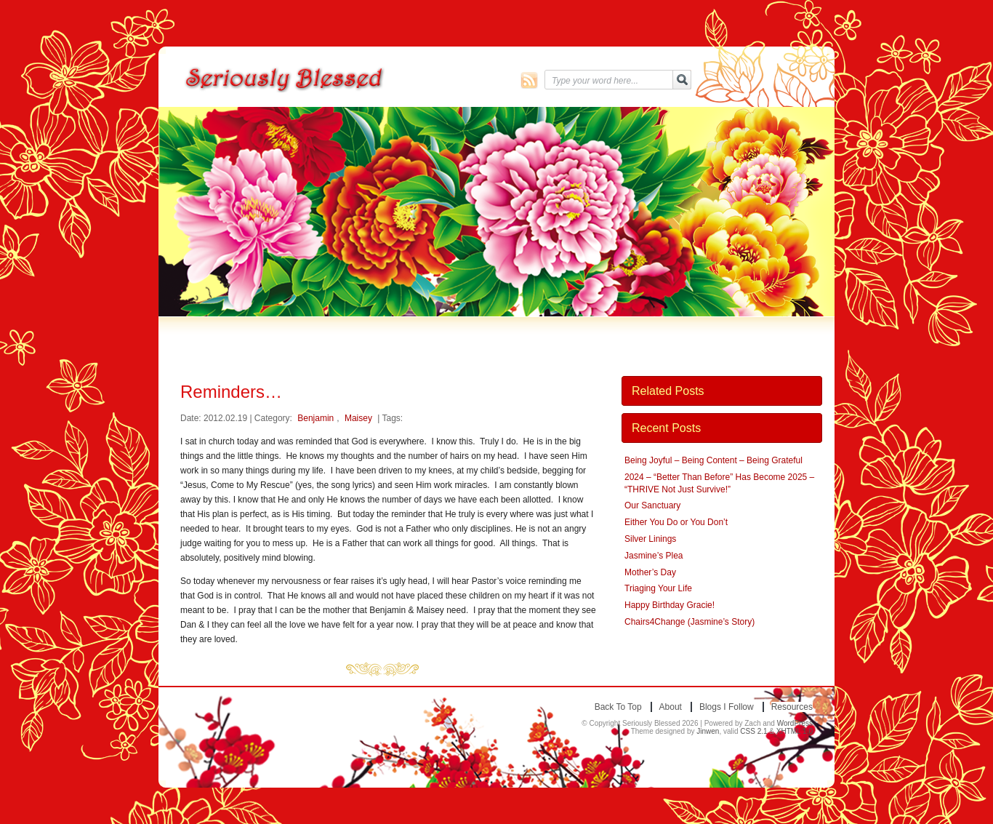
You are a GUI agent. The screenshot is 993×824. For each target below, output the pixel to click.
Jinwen (707, 731)
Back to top (618, 707)
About (670, 707)
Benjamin (315, 418)
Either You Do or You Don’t (676, 522)
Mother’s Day (650, 572)
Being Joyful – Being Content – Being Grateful (713, 460)
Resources (792, 707)
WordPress (795, 723)
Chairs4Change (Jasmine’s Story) (689, 622)
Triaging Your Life (658, 588)
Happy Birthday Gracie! (669, 605)
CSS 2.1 (753, 731)
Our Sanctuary (652, 505)
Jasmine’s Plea (653, 556)
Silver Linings (650, 539)
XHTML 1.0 (794, 731)
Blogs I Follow (726, 707)
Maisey (358, 418)
